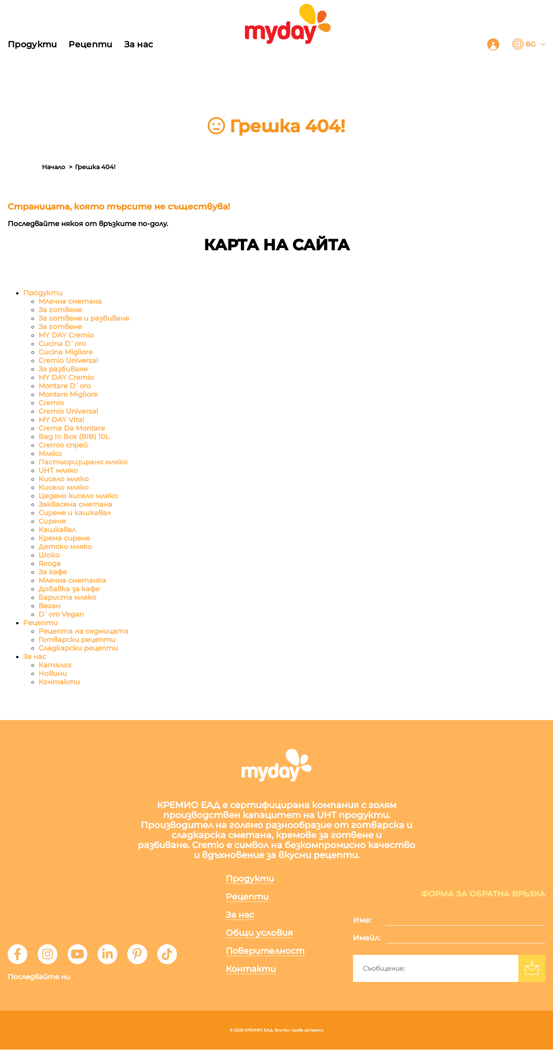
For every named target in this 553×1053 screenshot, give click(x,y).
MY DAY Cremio (66, 335)
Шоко (49, 555)
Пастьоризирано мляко (83, 462)
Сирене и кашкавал (74, 513)
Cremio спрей (63, 445)
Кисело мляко (63, 479)
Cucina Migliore (65, 352)
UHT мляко (58, 471)
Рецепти (90, 44)
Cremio (51, 403)
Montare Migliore (68, 395)
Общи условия (262, 935)
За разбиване (63, 369)
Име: (362, 923)
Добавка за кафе (69, 589)
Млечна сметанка (72, 581)
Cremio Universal (68, 361)
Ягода (49, 564)
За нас (138, 44)
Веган (49, 606)
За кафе (52, 572)
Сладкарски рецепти (78, 648)
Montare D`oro (64, 386)
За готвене (60, 310)
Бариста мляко (67, 598)
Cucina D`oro (62, 344)
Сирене (52, 521)
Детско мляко (65, 547)
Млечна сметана (70, 302)
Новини (52, 674)
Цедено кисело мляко (78, 496)
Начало (53, 167)
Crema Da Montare (71, 428)
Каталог (55, 665)
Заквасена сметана (75, 505)
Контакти (59, 682)
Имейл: (366, 941)
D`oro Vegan (61, 615)
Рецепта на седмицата (83, 631)
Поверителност (268, 953)
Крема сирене (64, 538)
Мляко (50, 454)
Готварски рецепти (76, 640)
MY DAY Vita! (61, 420)
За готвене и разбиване (83, 318)
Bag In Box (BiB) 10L (74, 437)
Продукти (32, 44)
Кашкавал (57, 530)
